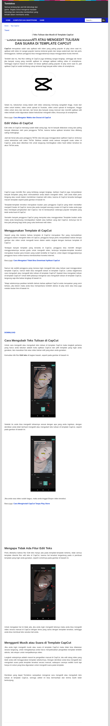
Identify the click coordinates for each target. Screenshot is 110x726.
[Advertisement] (43, 166)
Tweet (6, 30)
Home (8, 20)
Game (42, 20)
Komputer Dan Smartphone (25, 20)
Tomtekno (9, 3)
